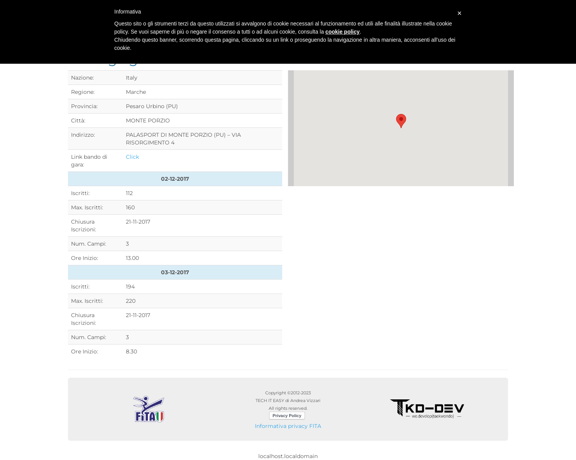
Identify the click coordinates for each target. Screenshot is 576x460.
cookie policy (342, 32)
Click (132, 156)
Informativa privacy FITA (288, 426)
